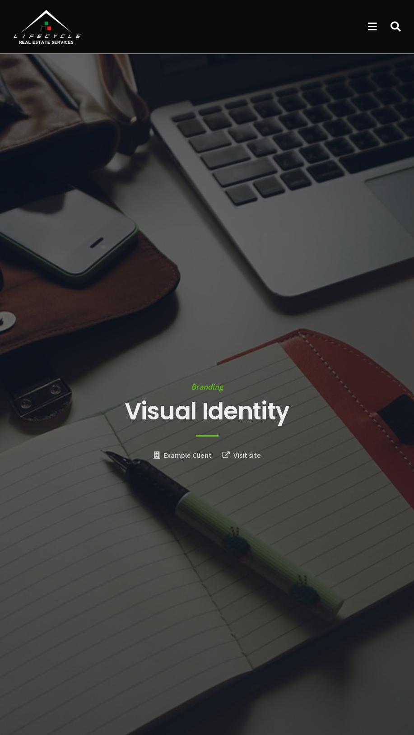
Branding (207, 386)
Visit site (247, 455)
